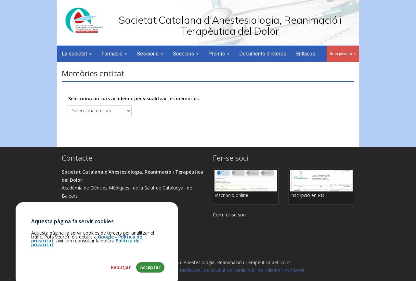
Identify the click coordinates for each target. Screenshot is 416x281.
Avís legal (294, 270)
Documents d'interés (262, 54)
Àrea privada (343, 54)
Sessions (150, 54)
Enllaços (305, 54)
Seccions (186, 54)
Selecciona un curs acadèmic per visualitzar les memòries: (134, 98)
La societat (77, 54)
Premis (218, 54)
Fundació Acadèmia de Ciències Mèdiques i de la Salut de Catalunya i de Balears (196, 270)
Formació (114, 54)
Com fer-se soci (229, 215)
